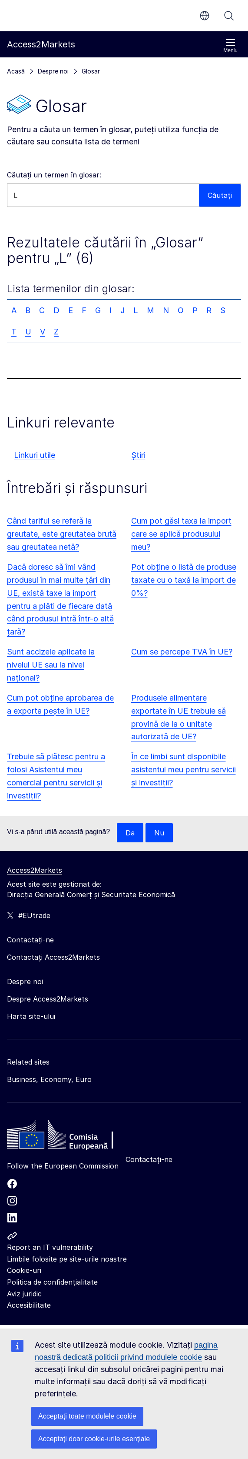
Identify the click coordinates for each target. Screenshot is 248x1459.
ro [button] (204, 15)
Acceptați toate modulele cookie (87, 1416)
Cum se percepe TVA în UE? (181, 651)
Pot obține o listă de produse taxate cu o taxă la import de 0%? (183, 580)
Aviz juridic (24, 1293)
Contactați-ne (149, 1159)
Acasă (16, 71)
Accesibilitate (29, 1305)
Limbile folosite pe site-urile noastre (67, 1259)
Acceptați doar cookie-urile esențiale (94, 1438)
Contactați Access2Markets (53, 957)
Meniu (230, 45)
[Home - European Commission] (70, 1137)
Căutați (229, 15)
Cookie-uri (24, 1270)
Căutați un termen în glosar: (54, 174)
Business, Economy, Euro (49, 1079)
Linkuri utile (34, 455)
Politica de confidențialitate (52, 1282)
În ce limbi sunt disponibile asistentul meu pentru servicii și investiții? (183, 769)
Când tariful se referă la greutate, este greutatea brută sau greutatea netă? (61, 533)
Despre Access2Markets (47, 999)
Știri (138, 455)
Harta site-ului (31, 1016)
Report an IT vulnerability (50, 1247)
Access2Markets (34, 870)
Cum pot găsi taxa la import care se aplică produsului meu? (181, 533)
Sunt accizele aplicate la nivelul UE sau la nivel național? (51, 664)
